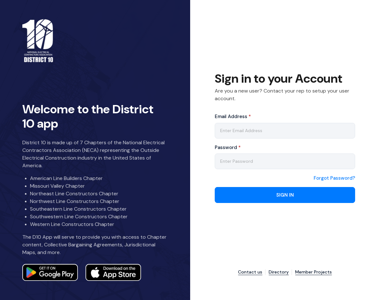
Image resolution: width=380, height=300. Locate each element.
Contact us (250, 272)
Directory (279, 272)
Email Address (233, 116)
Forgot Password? (334, 178)
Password (228, 147)
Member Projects (313, 272)
